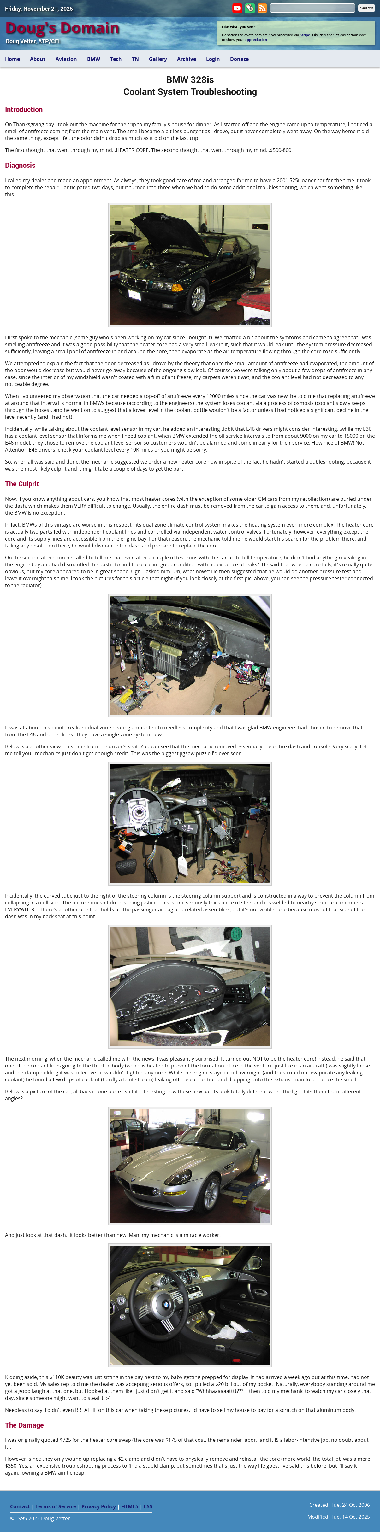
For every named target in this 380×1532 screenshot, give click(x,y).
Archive (186, 59)
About (37, 59)
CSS (148, 1506)
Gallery (158, 59)
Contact (20, 1506)
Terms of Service (55, 1506)
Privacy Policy (98, 1506)
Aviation (66, 59)
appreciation (256, 39)
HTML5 (129, 1506)
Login (213, 59)
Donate (239, 59)
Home (12, 59)
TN (135, 59)
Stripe (305, 34)
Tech (116, 59)
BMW (93, 59)
